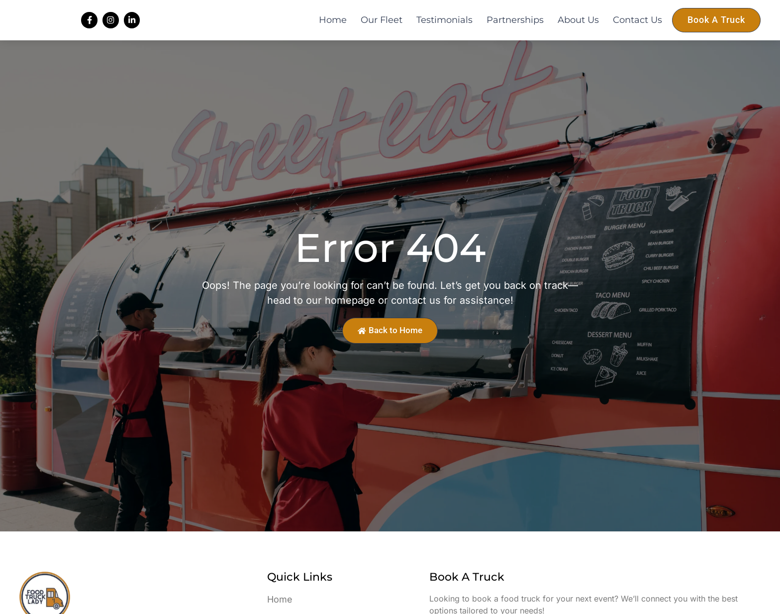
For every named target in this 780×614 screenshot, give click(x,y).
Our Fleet (381, 28)
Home (333, 28)
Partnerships (515, 28)
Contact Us (637, 28)
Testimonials (444, 28)
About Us (578, 28)
